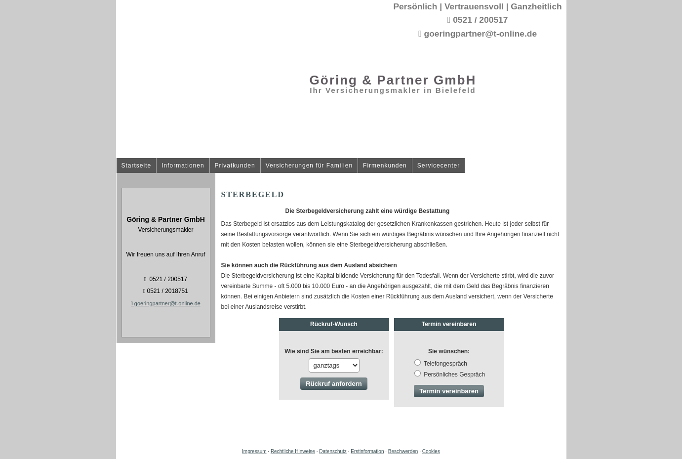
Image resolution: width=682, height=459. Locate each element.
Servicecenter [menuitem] (438, 166)
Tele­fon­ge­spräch (440, 363)
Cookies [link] (431, 451)
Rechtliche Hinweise (293, 451)
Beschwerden (403, 451)
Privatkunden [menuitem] (235, 166)
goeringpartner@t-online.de (166, 303)
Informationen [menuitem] (182, 166)
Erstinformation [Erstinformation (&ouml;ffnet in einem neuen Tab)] (367, 451)
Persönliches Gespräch (449, 374)
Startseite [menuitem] (136, 166)
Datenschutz (333, 451)
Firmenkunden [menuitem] (385, 166)
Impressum (254, 451)
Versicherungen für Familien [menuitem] (309, 166)
